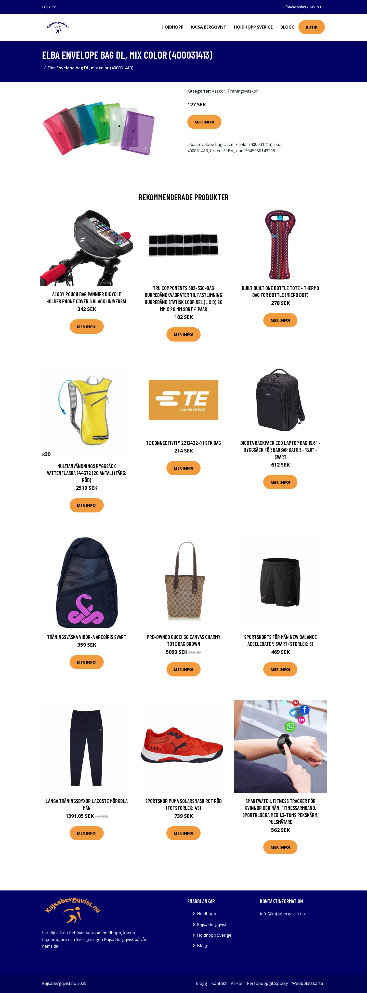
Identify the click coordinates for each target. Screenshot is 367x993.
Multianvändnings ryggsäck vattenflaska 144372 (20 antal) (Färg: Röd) (86, 473)
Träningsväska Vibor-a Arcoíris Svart (86, 637)
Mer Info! (204, 121)
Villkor (237, 983)
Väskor (218, 91)
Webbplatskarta (307, 983)
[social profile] (60, 7)
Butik (312, 27)
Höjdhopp (173, 27)
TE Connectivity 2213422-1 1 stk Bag (183, 442)
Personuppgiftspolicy (267, 983)
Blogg (287, 27)
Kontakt (219, 983)
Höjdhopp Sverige (253, 27)
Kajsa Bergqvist (208, 27)
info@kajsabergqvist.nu (302, 6)
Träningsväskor (242, 91)
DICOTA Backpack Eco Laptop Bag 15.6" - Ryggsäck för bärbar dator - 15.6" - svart (280, 449)
